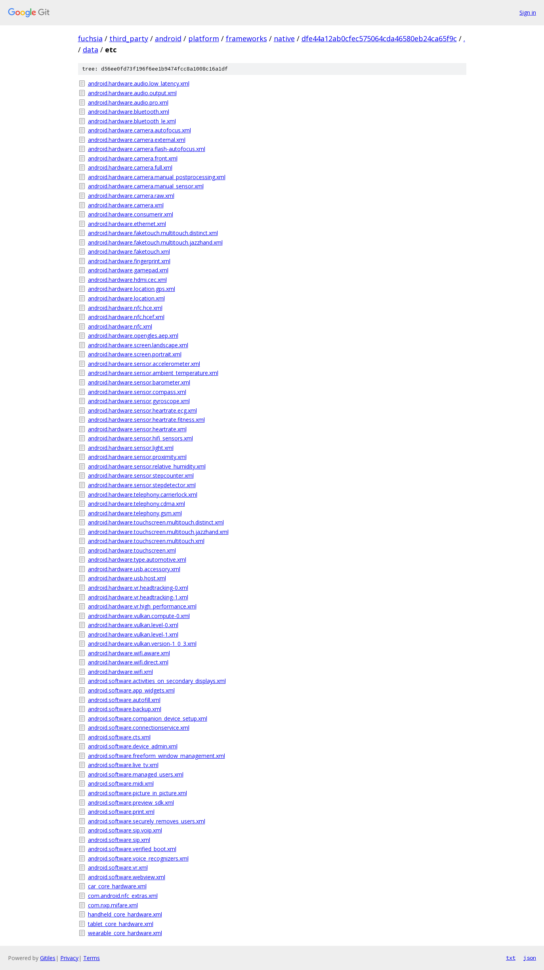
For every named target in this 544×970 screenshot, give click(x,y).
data (90, 49)
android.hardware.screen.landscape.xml (138, 345)
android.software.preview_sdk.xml (131, 802)
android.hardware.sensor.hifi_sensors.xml (140, 438)
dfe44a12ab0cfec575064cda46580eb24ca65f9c (379, 38)
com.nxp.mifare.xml (113, 905)
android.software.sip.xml (119, 840)
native (284, 38)
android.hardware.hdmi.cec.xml (127, 279)
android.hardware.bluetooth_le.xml (132, 121)
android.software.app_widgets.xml (131, 690)
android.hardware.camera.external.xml (136, 139)
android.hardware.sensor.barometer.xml (139, 382)
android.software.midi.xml (121, 783)
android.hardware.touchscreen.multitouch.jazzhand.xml (158, 532)
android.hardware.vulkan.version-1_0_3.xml (142, 643)
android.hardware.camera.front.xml (133, 158)
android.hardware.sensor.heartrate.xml (137, 429)
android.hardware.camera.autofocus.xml (139, 130)
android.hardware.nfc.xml (120, 326)
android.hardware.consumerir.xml (130, 214)
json (529, 957)
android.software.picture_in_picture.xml (137, 793)
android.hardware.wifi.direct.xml (128, 662)
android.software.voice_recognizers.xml (138, 858)
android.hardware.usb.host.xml (127, 578)
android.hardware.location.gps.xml (131, 289)
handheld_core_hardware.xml (125, 914)
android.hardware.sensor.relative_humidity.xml (147, 466)
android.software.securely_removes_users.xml (146, 821)
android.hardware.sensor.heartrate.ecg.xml (142, 410)
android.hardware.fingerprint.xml (129, 261)
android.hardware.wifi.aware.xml (129, 653)
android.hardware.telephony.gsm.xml (135, 513)
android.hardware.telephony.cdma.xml (136, 503)
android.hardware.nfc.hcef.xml (126, 317)
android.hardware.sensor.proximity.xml (137, 457)
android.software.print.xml (121, 811)
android (168, 38)
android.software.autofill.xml (124, 700)
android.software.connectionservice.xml (138, 727)
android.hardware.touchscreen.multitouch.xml (146, 541)
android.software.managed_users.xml (135, 774)
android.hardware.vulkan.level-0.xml (133, 625)
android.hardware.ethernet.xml (127, 224)
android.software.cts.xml (119, 737)
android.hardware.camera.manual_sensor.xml (146, 186)
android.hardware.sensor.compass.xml (137, 392)
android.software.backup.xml (124, 709)
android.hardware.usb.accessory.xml (134, 569)
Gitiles (47, 958)
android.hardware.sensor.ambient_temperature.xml (153, 373)
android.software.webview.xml (126, 877)
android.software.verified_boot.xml (132, 849)
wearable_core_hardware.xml (125, 933)
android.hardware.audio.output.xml (132, 93)
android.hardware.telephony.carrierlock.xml (142, 494)
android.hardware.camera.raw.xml (131, 195)
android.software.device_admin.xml (133, 746)
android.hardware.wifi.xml (120, 671)
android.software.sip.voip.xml (125, 830)
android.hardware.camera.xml (126, 205)
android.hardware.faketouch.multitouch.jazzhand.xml (155, 242)
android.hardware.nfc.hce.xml (125, 308)
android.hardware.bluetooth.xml (128, 111)
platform (203, 38)
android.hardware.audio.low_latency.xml (138, 83)
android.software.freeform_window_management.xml (156, 756)
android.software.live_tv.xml (123, 765)
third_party (128, 38)
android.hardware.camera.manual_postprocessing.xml (156, 177)
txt (510, 957)
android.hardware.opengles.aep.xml (133, 335)
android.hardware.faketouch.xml (129, 251)
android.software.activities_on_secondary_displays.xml (157, 681)
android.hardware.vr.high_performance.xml (142, 606)
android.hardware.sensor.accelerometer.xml (144, 363)
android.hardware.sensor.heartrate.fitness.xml (146, 419)
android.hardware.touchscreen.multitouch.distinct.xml (156, 522)
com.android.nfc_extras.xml (123, 895)
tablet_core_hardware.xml (120, 924)
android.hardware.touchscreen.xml (132, 550)
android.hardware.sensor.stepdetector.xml (142, 485)
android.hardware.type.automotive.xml (137, 559)
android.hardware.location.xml (126, 298)
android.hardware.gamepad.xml (128, 270)
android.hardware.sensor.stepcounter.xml (141, 475)
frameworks (246, 38)
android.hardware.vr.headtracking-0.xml (138, 587)
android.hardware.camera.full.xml (130, 167)
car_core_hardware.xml (117, 886)
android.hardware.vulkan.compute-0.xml (139, 616)
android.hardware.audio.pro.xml (128, 102)
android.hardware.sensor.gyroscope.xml (139, 401)
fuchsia (90, 38)
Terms (91, 958)
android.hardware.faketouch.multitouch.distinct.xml (153, 233)
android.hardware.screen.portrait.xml (134, 354)
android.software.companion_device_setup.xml (147, 718)
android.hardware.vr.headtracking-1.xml (138, 597)
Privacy (69, 958)
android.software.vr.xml (118, 867)
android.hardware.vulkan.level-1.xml (133, 634)
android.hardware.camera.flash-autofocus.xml (146, 149)
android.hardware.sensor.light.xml (131, 448)
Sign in (527, 12)
